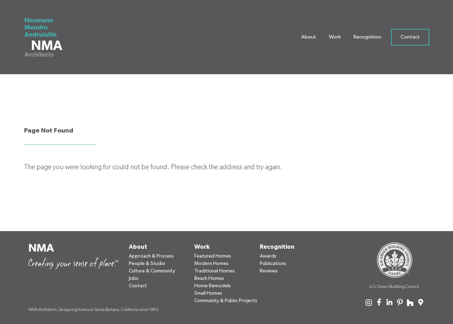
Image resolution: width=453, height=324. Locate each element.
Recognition (367, 38)
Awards (268, 256)
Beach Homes (209, 278)
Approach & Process (151, 256)
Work (335, 38)
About (308, 38)
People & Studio (147, 263)
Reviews (269, 271)
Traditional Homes (214, 271)
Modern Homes (211, 263)
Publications (273, 263)
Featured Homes (212, 256)
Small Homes (208, 293)
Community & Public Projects (225, 300)
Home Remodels (212, 285)
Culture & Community (152, 271)
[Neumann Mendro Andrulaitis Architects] (47, 39)
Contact (410, 38)
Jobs (133, 278)
